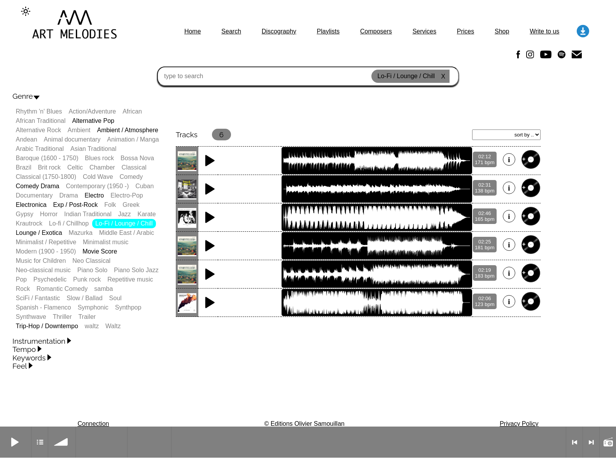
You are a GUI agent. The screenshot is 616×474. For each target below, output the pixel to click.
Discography (279, 31)
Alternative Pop (93, 120)
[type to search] (308, 76)
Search (231, 31)
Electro (94, 195)
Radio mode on (608, 442)
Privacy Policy (519, 423)
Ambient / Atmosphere (127, 130)
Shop (502, 31)
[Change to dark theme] (26, 11)
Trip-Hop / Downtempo (47, 326)
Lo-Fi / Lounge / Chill (124, 223)
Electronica (31, 204)
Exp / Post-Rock (75, 204)
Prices (465, 31)
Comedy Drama (37, 186)
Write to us (544, 31)
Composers (376, 31)
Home (192, 31)
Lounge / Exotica (39, 232)
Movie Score (99, 251)
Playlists (328, 31)
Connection (93, 423)
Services (424, 31)
